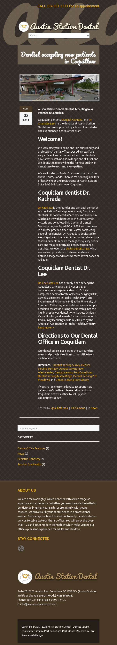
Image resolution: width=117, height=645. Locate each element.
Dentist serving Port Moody (72, 379)
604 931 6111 (35, 599)
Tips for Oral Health (29, 464)
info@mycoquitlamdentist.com (38, 604)
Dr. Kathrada (45, 207)
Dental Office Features (31, 448)
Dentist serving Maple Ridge (55, 376)
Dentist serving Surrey (66, 365)
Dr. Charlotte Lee (48, 282)
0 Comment (78, 408)
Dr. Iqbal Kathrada (71, 119)
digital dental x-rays (78, 248)
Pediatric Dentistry (29, 459)
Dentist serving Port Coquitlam (73, 372)
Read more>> (46, 327)
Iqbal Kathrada (59, 408)
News (94, 408)
